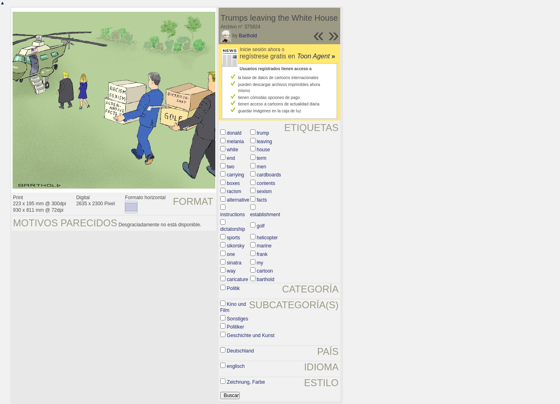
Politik (233, 288)
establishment (265, 214)
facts (262, 200)
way (231, 271)
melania (235, 141)
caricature (237, 279)
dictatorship (232, 229)
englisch (236, 366)
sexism (264, 191)
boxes (233, 183)
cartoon (265, 271)
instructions (232, 214)
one (231, 254)
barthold (265, 279)
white (232, 150)
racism (234, 191)
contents (266, 183)
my (260, 263)
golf (260, 226)
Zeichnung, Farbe (246, 382)
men (261, 167)
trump (263, 133)
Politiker (235, 327)
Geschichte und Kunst (250, 335)
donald (234, 133)
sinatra (234, 263)
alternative (238, 200)
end (231, 158)
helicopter (267, 238)
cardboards (269, 175)
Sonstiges (237, 319)
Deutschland (240, 351)
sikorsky (235, 246)
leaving (264, 141)
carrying (235, 175)
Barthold (248, 36)
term (261, 158)
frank (262, 254)
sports (233, 238)
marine (264, 246)
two (230, 167)
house (263, 150)
